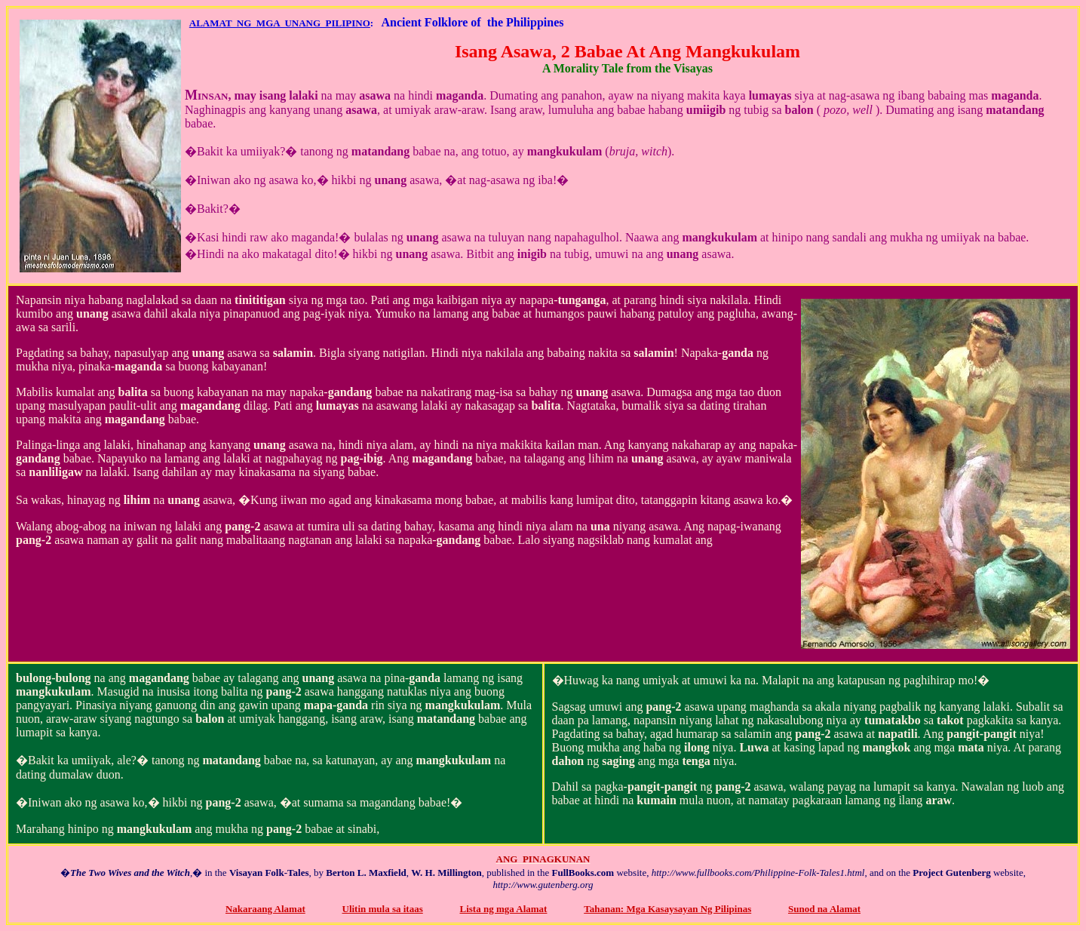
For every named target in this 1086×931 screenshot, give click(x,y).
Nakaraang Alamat (265, 908)
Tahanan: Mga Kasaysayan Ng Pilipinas (667, 908)
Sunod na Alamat (824, 908)
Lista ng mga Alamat (504, 908)
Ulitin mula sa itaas (382, 908)
